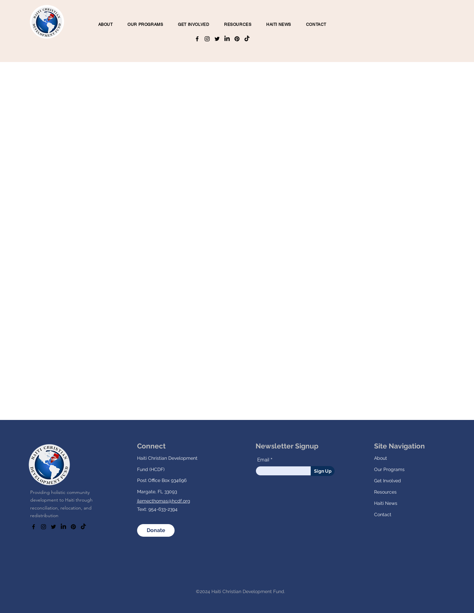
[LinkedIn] (227, 38)
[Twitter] (217, 38)
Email (263, 459)
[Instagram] (207, 38)
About (380, 458)
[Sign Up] (323, 471)
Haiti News (385, 503)
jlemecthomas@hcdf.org (163, 501)
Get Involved (387, 480)
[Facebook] (197, 38)
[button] (145, 24)
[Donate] (156, 530)
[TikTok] (247, 38)
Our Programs (389, 469)
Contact (382, 514)
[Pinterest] (237, 38)
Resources (385, 492)
